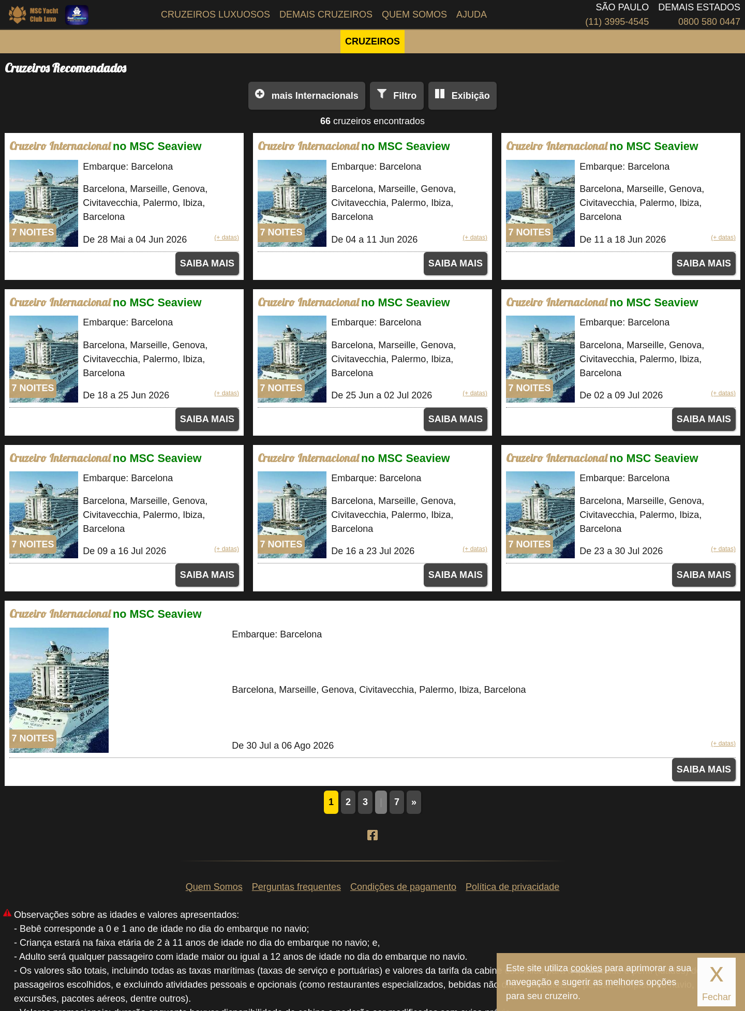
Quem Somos (414, 14)
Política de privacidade (512, 887)
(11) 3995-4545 (617, 22)
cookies (586, 968)
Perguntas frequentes (296, 887)
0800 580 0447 (709, 22)
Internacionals (315, 96)
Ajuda (471, 14)
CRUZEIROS (372, 41)
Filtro (404, 96)
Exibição (471, 96)
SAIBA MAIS (207, 263)
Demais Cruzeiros (326, 14)
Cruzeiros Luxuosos (215, 14)
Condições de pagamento (403, 887)
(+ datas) (226, 237)
